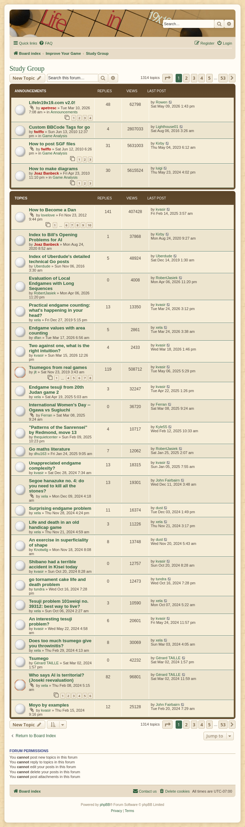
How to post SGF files (52, 143)
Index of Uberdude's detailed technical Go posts (59, 259)
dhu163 (40, 454)
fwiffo (39, 132)
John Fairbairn (168, 480)
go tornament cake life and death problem (57, 582)
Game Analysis (54, 136)
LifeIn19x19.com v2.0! (52, 102)
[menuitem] (45, 43)
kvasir (161, 209)
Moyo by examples (49, 705)
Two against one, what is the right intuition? (59, 348)
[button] (167, 78)
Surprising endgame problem (60, 508)
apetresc (48, 108)
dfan (37, 338)
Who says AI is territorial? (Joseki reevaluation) (56, 677)
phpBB (105, 805)
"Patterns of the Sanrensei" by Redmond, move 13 (58, 430)
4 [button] (201, 78)
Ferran (46, 415)
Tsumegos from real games (58, 367)
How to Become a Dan (52, 209)
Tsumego (39, 658)
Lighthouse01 (167, 127)
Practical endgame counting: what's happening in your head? (59, 310)
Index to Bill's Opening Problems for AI (53, 237)
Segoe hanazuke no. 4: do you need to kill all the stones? (56, 485)
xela (37, 320)
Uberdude (42, 266)
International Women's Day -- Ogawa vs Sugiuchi (60, 407)
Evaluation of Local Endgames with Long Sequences (51, 283)
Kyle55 (161, 427)
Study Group (27, 68)
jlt (35, 372)
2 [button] (186, 78)
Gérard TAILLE (46, 663)
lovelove (48, 215)
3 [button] (194, 78)
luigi (159, 168)
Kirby (160, 143)
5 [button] (209, 78)
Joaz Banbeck (46, 173)
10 (89, 225)
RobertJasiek (45, 293)
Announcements (64, 112)
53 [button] (223, 78)
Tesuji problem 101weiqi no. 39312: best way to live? (58, 604)
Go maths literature (49, 449)
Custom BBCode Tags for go (59, 127)
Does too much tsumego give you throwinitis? (60, 643)
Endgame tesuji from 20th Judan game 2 (56, 390)
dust (159, 508)
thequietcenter (46, 437)
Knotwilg (41, 550)
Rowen (161, 102)
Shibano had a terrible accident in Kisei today (53, 564)
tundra (39, 589)
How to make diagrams (53, 168)
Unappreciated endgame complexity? (55, 465)
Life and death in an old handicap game (54, 525)
